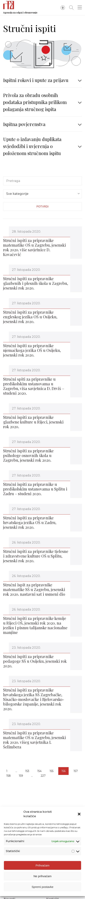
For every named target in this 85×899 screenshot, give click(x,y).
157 (75, 771)
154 (39, 771)
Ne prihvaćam (43, 876)
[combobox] (42, 193)
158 (8, 775)
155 (51, 771)
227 (43, 775)
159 (21, 775)
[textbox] (42, 193)
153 (27, 771)
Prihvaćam (43, 865)
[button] (79, 814)
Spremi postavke (42, 886)
